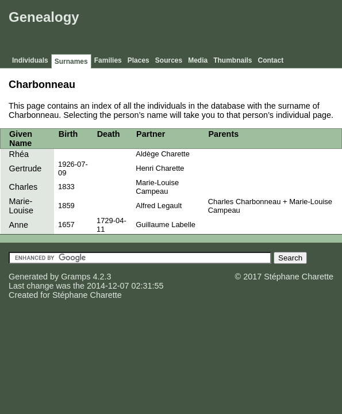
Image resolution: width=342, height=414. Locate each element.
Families (108, 60)
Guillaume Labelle (165, 224)
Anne (19, 224)
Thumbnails (232, 60)
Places (138, 60)
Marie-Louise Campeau (157, 186)
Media (197, 60)
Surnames (71, 61)
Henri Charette (160, 168)
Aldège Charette (163, 154)
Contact (271, 60)
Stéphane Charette (87, 295)
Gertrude (25, 168)
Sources (168, 60)
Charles (23, 186)
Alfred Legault (159, 205)
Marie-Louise (21, 206)
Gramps (75, 276)
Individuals (30, 60)
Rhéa (19, 154)
